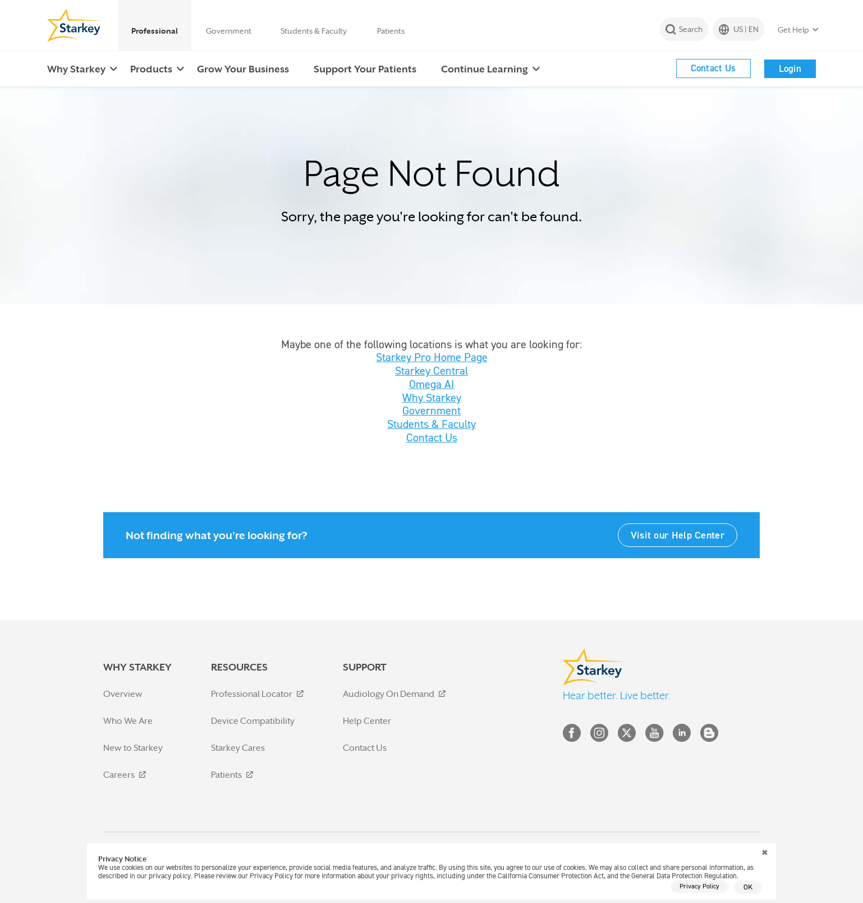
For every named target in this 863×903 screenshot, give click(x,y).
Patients (391, 30)
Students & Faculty (314, 30)
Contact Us (713, 68)
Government (228, 30)
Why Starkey (76, 69)
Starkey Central (431, 370)
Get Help (793, 29)
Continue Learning (484, 69)
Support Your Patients (365, 69)
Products (151, 69)
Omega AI (432, 384)
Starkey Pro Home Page (432, 357)
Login (790, 68)
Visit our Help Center (677, 534)
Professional (154, 30)
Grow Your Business (243, 69)
